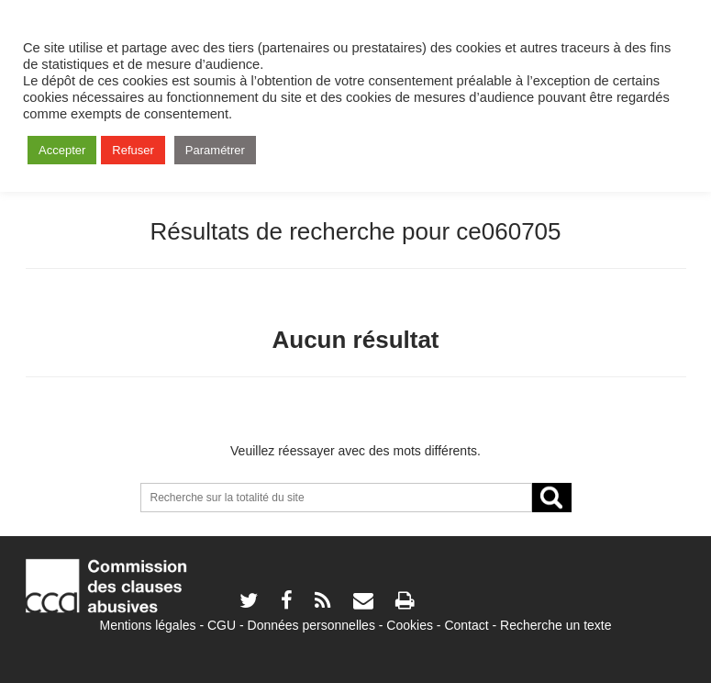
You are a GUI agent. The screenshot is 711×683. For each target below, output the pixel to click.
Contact (466, 625)
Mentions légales (147, 625)
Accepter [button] (62, 150)
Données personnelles (311, 625)
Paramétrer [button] (215, 150)
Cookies (409, 625)
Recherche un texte (555, 625)
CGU (221, 625)
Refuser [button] (133, 150)
